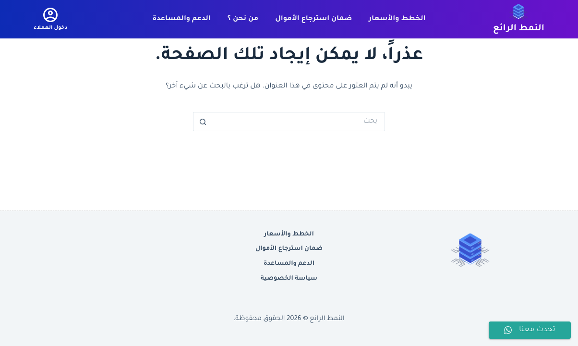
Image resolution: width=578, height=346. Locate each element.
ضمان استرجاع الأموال (313, 19)
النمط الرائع (518, 29)
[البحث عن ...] (298, 121)
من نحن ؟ (243, 19)
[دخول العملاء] (50, 19)
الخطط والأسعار (397, 19)
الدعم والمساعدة (182, 19)
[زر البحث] (202, 121)
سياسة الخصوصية (289, 278)
